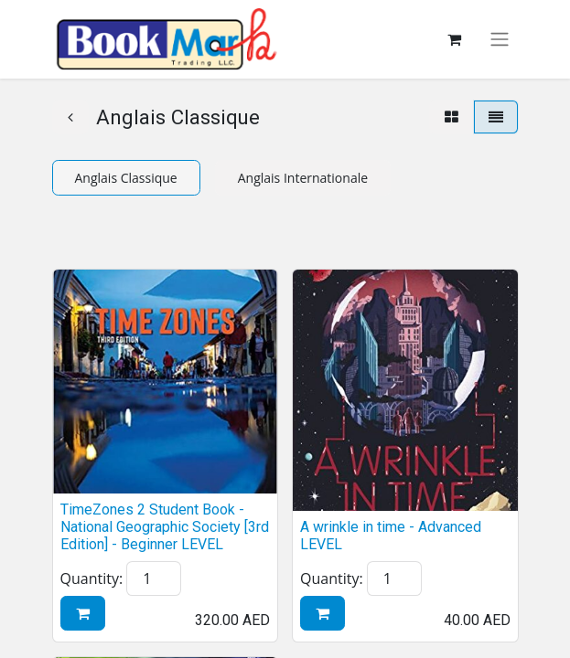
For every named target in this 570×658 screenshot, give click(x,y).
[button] (82, 613)
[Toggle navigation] (499, 39)
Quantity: (92, 578)
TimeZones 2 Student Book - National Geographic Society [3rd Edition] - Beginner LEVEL (164, 527)
